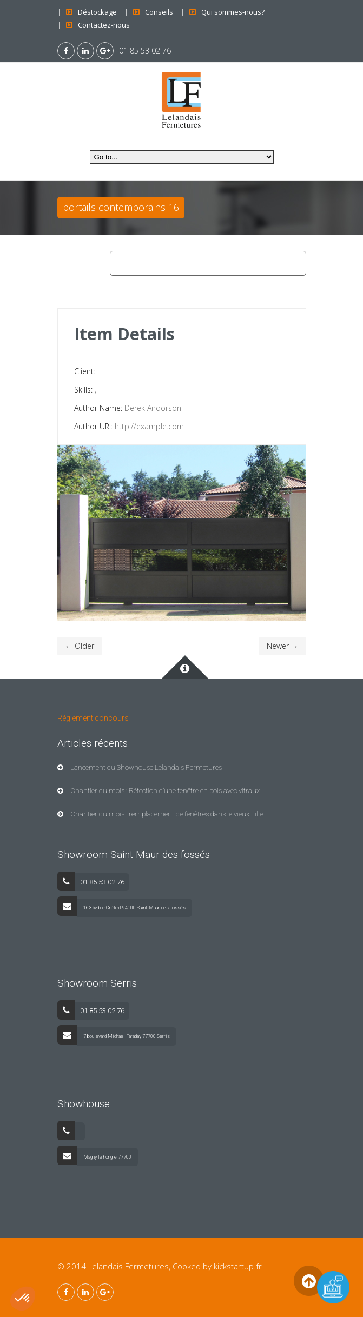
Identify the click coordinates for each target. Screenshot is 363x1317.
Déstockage (97, 12)
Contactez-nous (104, 25)
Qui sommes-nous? (233, 12)
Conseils (159, 12)
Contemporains (175, 263)
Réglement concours (93, 718)
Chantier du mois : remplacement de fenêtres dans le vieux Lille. (161, 814)
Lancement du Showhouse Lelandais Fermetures (139, 767)
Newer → (283, 646)
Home (125, 263)
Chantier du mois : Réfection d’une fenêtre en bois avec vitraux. (159, 791)
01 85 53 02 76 (145, 50)
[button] (23, 1299)
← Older (79, 646)
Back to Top (309, 1280)
